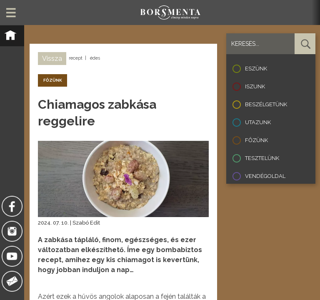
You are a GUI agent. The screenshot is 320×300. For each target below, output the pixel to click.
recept (75, 58)
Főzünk (256, 140)
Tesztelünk (262, 158)
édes (95, 58)
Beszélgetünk (266, 104)
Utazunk (258, 122)
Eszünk (256, 68)
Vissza (52, 58)
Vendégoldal (265, 176)
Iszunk (255, 86)
